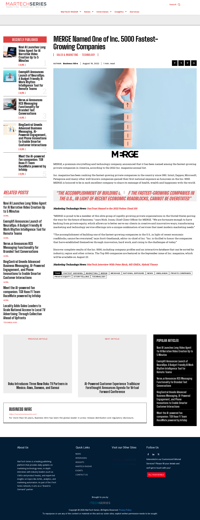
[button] (175, 4)
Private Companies (181, 273)
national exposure (133, 273)
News (150, 273)
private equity (63, 277)
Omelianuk (162, 273)
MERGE (104, 273)
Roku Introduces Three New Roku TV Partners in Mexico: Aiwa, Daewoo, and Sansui (38, 357)
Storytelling (81, 277)
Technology (10, 322)
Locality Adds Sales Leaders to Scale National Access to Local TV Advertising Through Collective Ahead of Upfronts (24, 312)
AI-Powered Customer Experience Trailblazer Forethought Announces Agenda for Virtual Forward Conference (112, 363)
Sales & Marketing (67, 54)
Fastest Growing (73, 273)
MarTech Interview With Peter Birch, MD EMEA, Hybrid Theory (122, 264)
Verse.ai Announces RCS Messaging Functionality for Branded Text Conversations (30, 106)
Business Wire (70, 63)
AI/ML (22, 65)
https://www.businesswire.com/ (23, 390)
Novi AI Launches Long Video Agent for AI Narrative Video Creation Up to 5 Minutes (32, 54)
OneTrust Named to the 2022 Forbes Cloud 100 (112, 208)
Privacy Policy (125, 507)
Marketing (92, 273)
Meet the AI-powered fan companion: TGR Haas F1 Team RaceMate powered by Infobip (32, 163)
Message (115, 273)
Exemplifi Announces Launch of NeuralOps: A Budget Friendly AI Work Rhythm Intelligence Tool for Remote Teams (32, 80)
